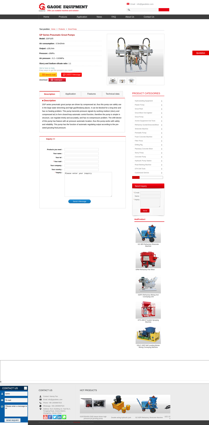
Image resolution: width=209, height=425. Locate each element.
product (139, 219)
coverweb (91, 422)
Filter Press (139, 141)
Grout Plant (139, 109)
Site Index (64, 422)
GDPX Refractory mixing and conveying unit (148, 296)
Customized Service (142, 173)
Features (91, 94)
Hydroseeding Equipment (144, 101)
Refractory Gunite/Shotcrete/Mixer (147, 125)
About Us (129, 17)
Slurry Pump (139, 153)
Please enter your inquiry (88, 184)
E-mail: (136, 193)
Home (46, 17)
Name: (136, 196)
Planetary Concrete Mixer (144, 149)
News (99, 17)
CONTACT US (45, 390)
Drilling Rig (139, 145)
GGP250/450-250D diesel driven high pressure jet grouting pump (93, 417)
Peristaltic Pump (140, 133)
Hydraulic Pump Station (143, 161)
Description (49, 94)
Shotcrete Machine (141, 129)
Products (63, 17)
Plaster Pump (139, 105)
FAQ (114, 17)
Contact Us (149, 17)
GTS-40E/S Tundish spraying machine (148, 321)
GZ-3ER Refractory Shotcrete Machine (148, 245)
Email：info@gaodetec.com (140, 4)
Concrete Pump (140, 157)
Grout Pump (72, 29)
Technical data (112, 94)
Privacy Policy (76, 422)
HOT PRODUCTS (88, 390)
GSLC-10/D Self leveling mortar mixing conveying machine (148, 346)
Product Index (70, 422)
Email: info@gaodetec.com (52, 400)
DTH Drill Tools (140, 169)
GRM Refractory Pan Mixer (145, 270)
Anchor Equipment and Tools (145, 121)
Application (82, 17)
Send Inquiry (141, 186)
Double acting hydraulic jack (121, 417)
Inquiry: (136, 200)
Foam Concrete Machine (143, 137)
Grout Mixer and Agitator (143, 113)
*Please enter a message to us (16, 411)
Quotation (200, 53)
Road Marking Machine (143, 165)
